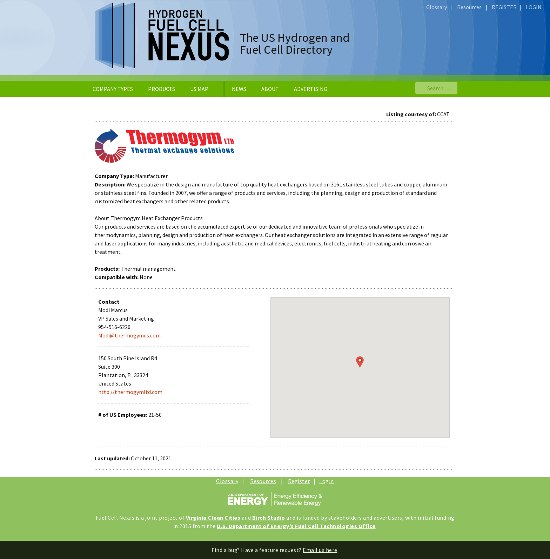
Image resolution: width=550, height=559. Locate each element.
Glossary (436, 7)
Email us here (320, 549)
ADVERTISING (310, 88)
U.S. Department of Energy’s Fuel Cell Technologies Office (296, 526)
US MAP (199, 88)
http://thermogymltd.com (130, 391)
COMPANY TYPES (113, 88)
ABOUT (270, 88)
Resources (469, 7)
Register (299, 481)
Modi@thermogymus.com (129, 335)
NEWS (239, 88)
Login (326, 481)
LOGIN (534, 7)
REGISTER (504, 7)
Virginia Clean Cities (213, 517)
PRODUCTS (161, 88)
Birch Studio (268, 517)
